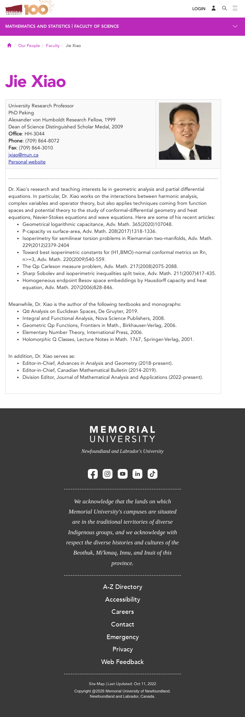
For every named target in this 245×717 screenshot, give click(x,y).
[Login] (199, 9)
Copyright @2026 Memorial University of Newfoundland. (122, 691)
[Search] (224, 8)
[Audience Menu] (213, 8)
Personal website (27, 162)
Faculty (53, 45)
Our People (29, 45)
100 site (40, 9)
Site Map (97, 684)
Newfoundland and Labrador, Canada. (122, 696)
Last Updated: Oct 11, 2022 (132, 684)
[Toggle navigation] (235, 9)
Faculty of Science (96, 26)
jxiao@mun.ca (23, 155)
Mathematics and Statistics (37, 26)
